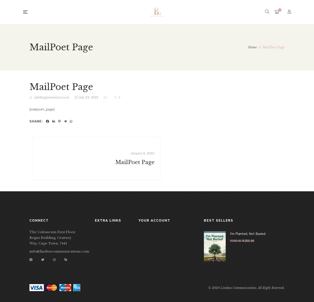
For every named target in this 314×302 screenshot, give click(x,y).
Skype (65, 259)
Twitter (42, 259)
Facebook (30, 259)
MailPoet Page (135, 162)
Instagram (54, 259)
